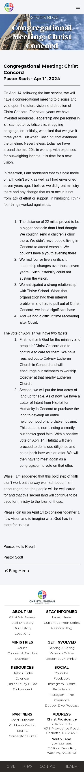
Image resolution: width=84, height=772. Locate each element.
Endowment (22, 689)
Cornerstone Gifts (22, 736)
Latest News (61, 617)
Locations (22, 633)
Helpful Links (22, 673)
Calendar (22, 678)
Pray (27, 766)
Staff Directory (22, 623)
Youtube (61, 673)
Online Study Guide (22, 684)
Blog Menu (16, 571)
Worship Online (62, 653)
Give (10, 766)
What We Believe (22, 617)
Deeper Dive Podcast (62, 705)
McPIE (22, 731)
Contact (48, 766)
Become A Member (62, 659)
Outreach (22, 659)
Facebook (62, 678)
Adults (22, 648)
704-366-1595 (61, 724)
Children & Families (22, 653)
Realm (71, 766)
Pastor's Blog (61, 628)
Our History (22, 628)
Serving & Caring (62, 648)
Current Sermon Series (62, 623)
